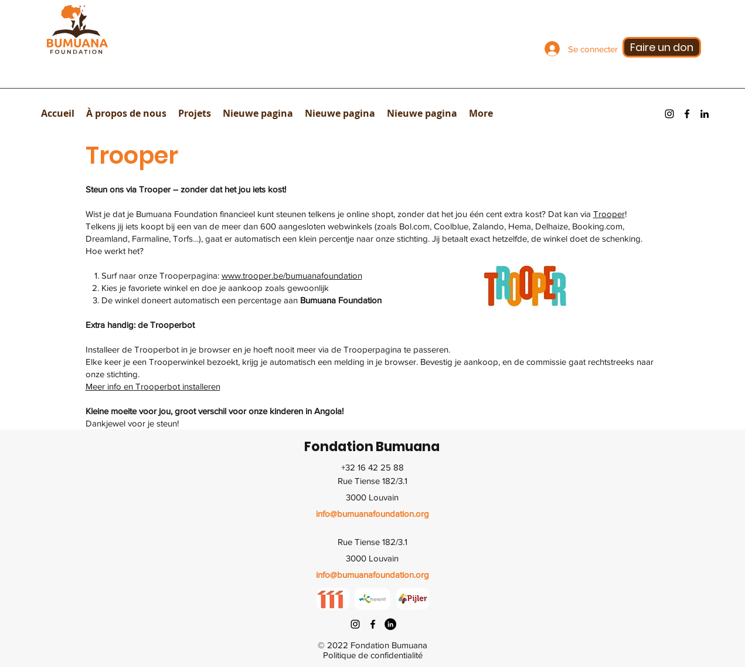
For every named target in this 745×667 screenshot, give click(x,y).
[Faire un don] (661, 47)
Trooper (609, 214)
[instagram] (669, 114)
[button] (126, 113)
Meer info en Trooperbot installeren (153, 386)
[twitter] (390, 624)
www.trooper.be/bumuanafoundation (292, 275)
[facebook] (687, 114)
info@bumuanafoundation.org (372, 514)
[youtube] (704, 114)
